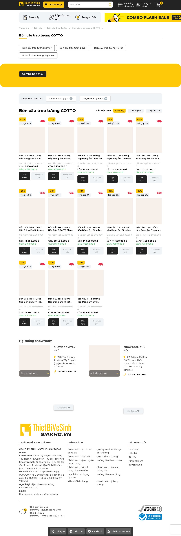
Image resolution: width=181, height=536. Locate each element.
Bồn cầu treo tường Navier (36, 48)
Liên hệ (133, 453)
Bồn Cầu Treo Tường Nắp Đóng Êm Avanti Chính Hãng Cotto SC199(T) (30, 157)
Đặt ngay (24, 176)
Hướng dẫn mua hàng (108, 474)
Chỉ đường (64, 407)
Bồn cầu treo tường (57, 28)
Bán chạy (119, 110)
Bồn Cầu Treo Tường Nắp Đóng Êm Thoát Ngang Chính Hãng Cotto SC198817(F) (59, 300)
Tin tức (132, 457)
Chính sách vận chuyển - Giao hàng (81, 462)
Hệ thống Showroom (126, 5)
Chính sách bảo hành (79, 456)
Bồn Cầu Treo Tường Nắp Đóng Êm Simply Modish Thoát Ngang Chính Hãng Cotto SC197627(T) (88, 229)
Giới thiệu (134, 449)
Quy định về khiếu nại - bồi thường (109, 451)
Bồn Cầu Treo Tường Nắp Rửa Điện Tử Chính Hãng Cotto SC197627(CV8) (60, 229)
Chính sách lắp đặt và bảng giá (79, 451)
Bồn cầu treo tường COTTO (86, 28)
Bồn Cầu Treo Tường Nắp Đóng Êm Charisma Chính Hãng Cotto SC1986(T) (90, 157)
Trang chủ (24, 28)
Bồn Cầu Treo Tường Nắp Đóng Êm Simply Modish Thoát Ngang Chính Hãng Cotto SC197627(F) (118, 229)
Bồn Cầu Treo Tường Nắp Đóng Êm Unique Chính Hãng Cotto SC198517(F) (30, 229)
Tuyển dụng (135, 464)
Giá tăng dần (136, 110)
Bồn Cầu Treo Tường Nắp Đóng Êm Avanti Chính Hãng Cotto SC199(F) (59, 157)
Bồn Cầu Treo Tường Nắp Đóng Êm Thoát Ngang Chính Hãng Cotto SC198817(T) (30, 300)
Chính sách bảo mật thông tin (108, 469)
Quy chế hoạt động (107, 456)
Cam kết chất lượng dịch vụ (78, 476)
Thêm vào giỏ (38, 176)
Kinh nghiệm (136, 461)
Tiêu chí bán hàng (78, 481)
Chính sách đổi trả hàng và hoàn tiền (78, 469)
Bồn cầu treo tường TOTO (108, 48)
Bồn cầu (38, 28)
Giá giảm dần (154, 110)
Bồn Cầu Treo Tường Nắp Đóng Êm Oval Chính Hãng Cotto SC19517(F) (88, 300)
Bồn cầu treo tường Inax (72, 48)
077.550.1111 (69, 371)
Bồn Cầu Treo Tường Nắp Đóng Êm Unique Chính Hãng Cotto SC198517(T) (147, 157)
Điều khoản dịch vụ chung (107, 483)
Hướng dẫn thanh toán (109, 460)
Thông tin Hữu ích (143, 5)
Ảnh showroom (35, 373)
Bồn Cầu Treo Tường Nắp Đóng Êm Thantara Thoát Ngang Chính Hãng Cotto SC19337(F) (148, 229)
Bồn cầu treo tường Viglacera (38, 55)
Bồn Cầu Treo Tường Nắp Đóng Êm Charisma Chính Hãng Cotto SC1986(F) (119, 157)
